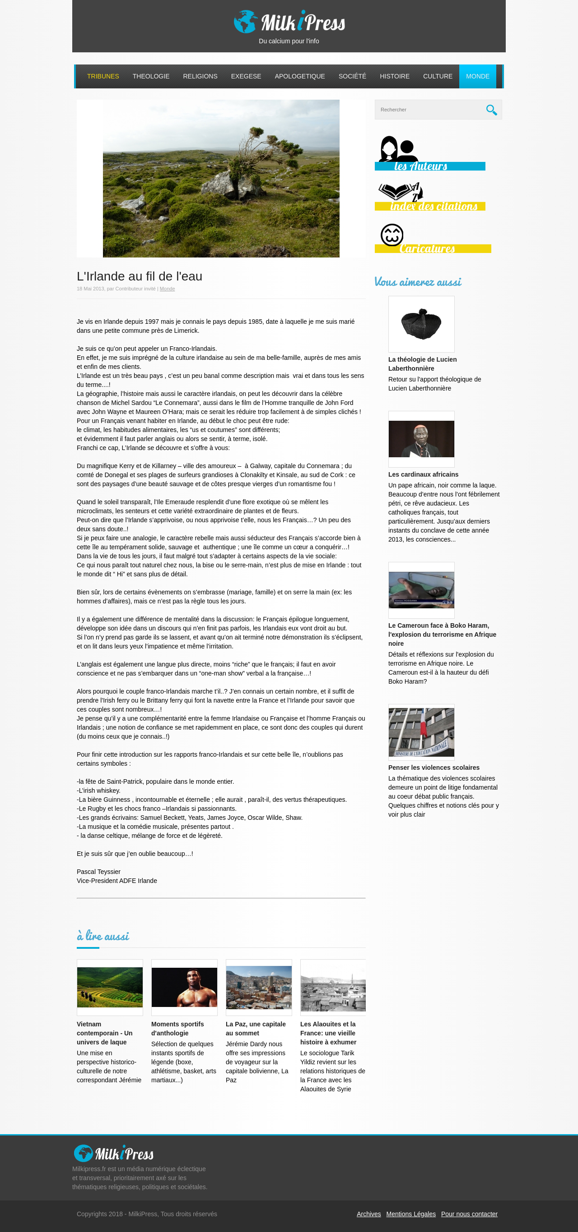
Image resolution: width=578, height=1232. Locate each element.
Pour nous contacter (469, 1214)
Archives (369, 1214)
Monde (477, 76)
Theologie (151, 76)
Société (352, 76)
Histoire (395, 76)
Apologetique (300, 76)
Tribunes (103, 76)
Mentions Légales (411, 1214)
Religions (200, 76)
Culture (437, 76)
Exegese (246, 76)
